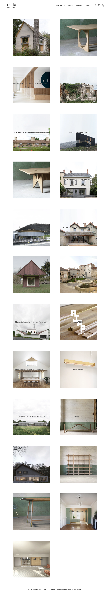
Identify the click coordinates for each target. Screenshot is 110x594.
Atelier (70, 5)
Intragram (69, 589)
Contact (88, 5)
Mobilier (79, 5)
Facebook (78, 589)
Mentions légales (57, 589)
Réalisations (60, 5)
